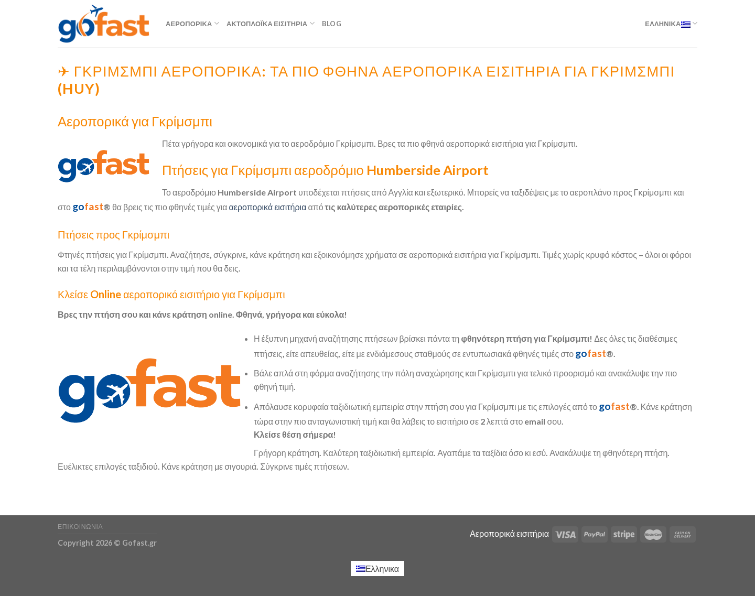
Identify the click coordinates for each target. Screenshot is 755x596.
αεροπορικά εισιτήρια (268, 207)
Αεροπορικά (192, 23)
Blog (331, 23)
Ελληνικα (671, 23)
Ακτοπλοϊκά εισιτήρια (270, 23)
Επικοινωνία (80, 526)
